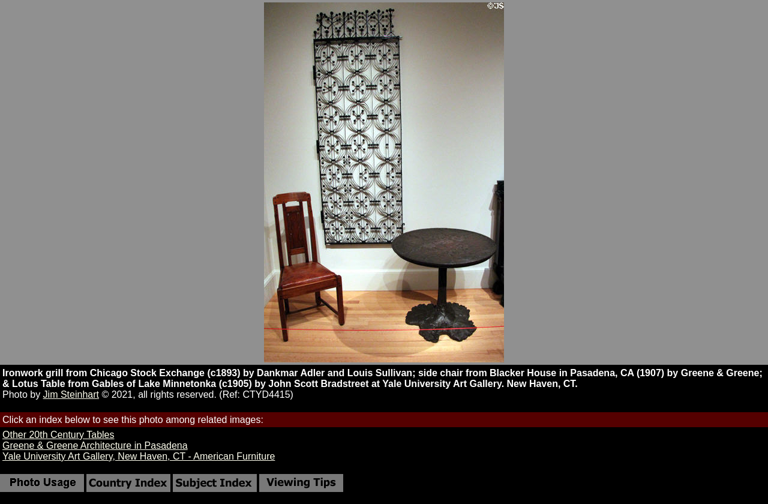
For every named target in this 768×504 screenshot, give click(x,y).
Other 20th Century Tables (58, 435)
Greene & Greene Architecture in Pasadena (95, 445)
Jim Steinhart (71, 394)
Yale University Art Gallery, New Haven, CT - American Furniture (138, 456)
